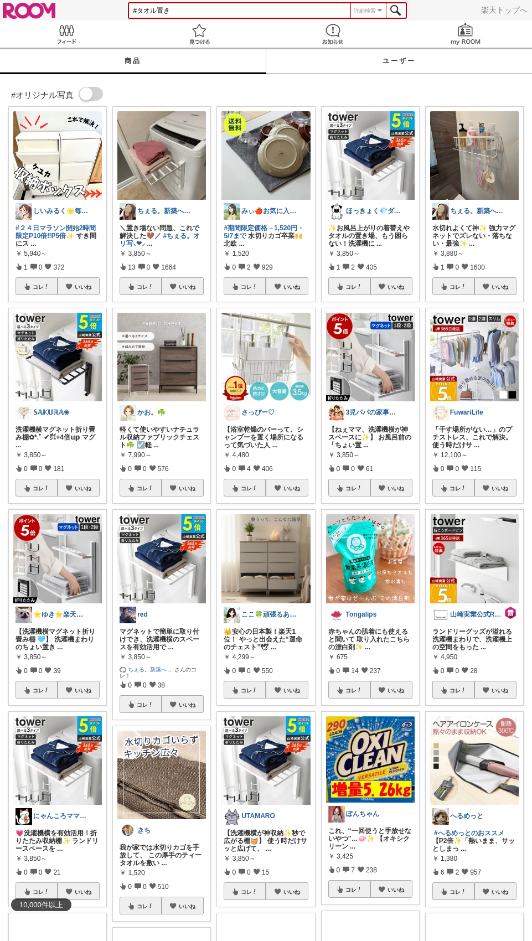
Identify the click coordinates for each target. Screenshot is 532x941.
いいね (83, 286)
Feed (66, 34)
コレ (41, 286)
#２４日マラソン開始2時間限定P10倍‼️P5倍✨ (56, 232)
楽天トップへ (504, 10)
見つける (199, 34)
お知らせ (332, 34)
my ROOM (465, 34)
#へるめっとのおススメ (469, 833)
